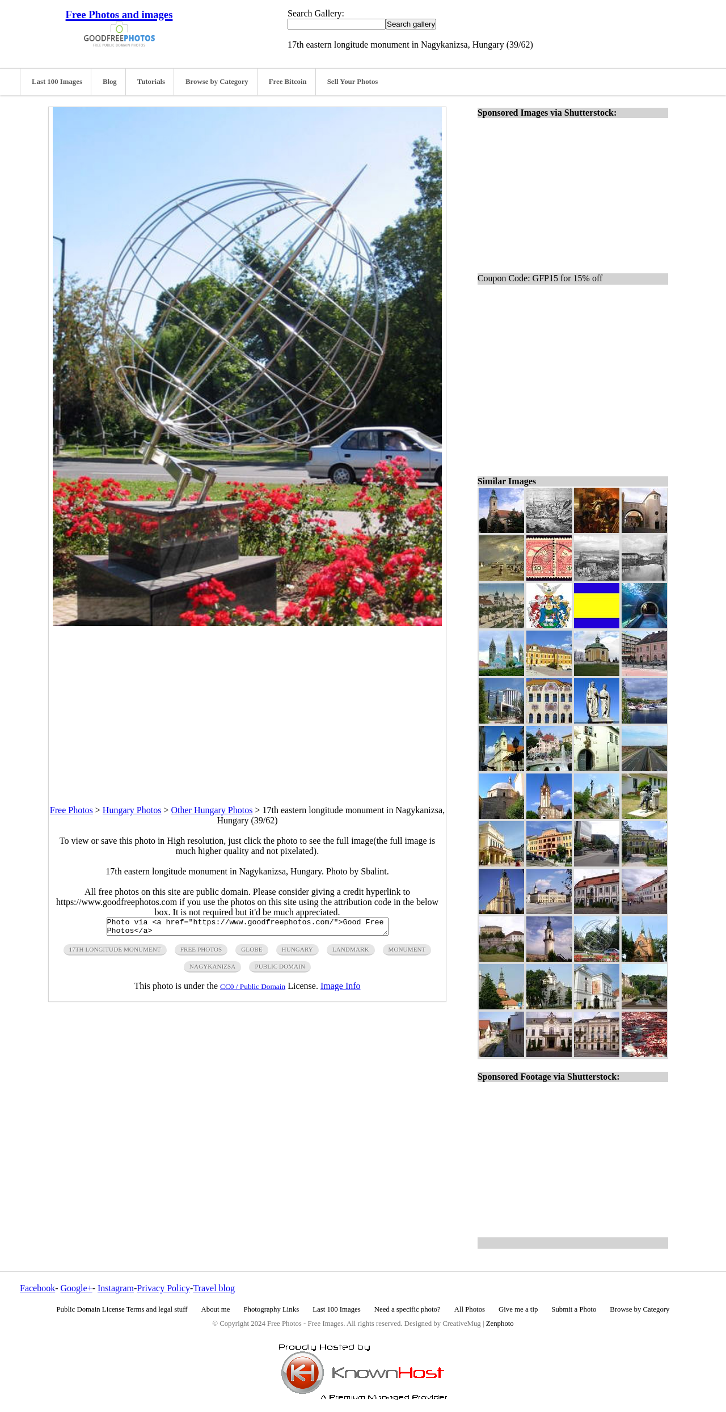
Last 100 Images (57, 82)
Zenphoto (500, 1324)
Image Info (340, 989)
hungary (297, 952)
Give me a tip (518, 1309)
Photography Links (271, 1309)
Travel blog (214, 1288)
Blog (110, 82)
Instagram (116, 1288)
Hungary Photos (132, 810)
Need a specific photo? (407, 1309)
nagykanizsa (212, 969)
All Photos (469, 1309)
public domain (280, 969)
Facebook (37, 1288)
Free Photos (71, 810)
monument (407, 952)
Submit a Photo (573, 1309)
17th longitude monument (115, 952)
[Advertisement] (247, 705)
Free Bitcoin (288, 82)
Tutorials (151, 82)
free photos (201, 952)
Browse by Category (216, 82)
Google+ (76, 1288)
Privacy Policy (163, 1288)
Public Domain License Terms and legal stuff (122, 1309)
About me (215, 1309)
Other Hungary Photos (211, 810)
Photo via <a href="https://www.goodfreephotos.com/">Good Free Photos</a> (248, 928)
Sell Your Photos (352, 82)
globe (251, 952)
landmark (350, 952)
